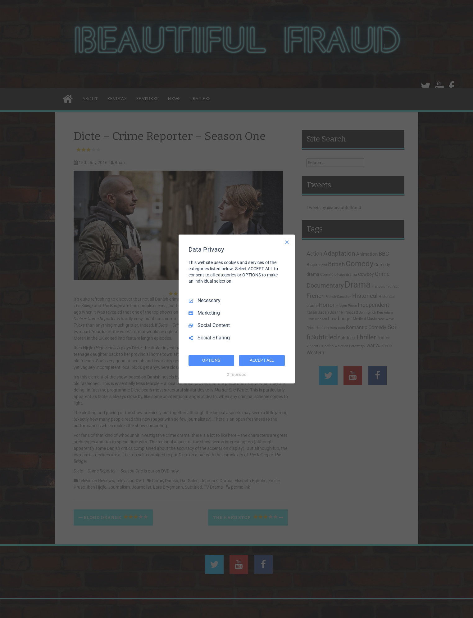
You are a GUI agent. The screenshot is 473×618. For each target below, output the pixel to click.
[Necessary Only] (287, 242)
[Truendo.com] (236, 374)
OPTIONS (211, 360)
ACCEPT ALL (262, 360)
